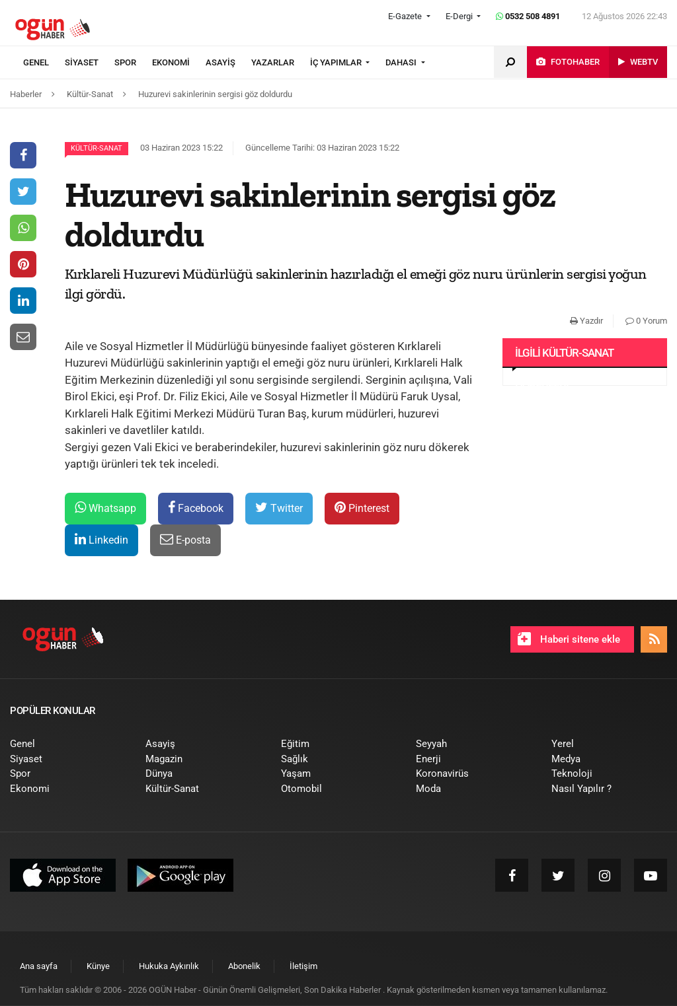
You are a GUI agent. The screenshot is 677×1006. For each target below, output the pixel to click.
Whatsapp (105, 508)
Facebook (195, 508)
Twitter (279, 508)
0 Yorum (646, 321)
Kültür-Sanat (96, 148)
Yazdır (586, 321)
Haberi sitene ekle (569, 638)
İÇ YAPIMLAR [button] (337, 62)
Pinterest (362, 508)
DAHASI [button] (401, 62)
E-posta (185, 539)
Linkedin (101, 539)
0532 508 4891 (528, 16)
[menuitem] (44, 62)
